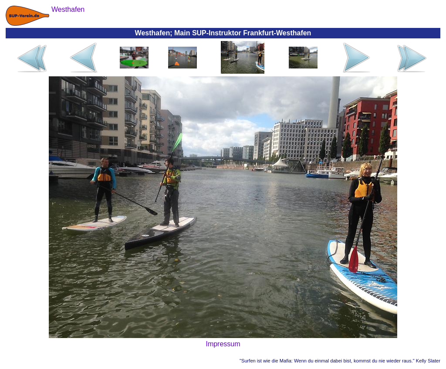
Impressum (223, 344)
